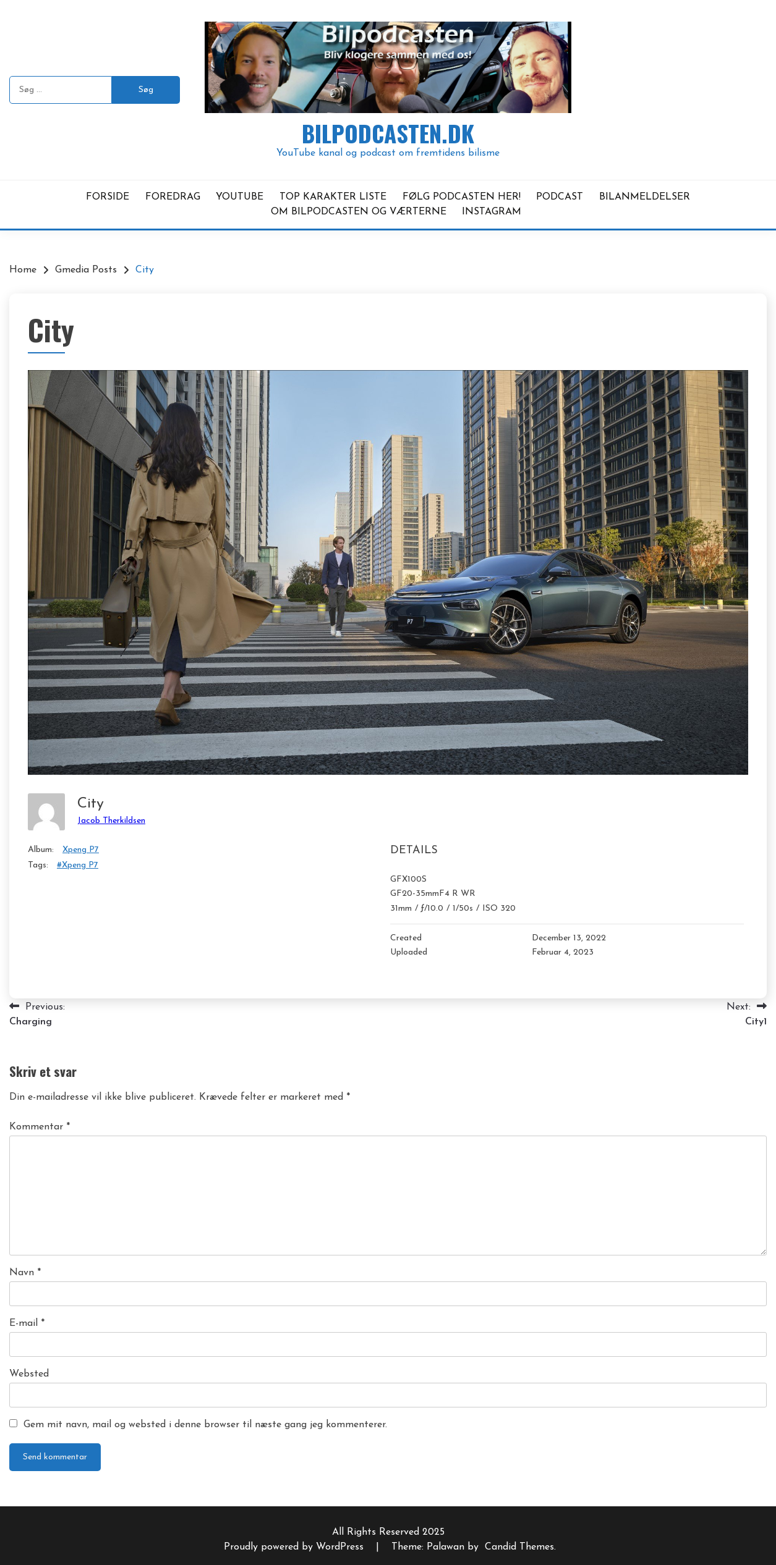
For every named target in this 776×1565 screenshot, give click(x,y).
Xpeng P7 (80, 849)
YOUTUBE (239, 197)
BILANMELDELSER (644, 197)
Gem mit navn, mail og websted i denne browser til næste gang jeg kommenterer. (205, 1425)
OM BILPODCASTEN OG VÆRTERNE (358, 212)
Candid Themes (519, 1547)
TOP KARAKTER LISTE (332, 197)
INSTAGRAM (491, 212)
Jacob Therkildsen (111, 820)
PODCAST (559, 197)
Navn (25, 1273)
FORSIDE (107, 197)
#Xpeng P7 (77, 865)
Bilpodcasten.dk (388, 133)
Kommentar (39, 1127)
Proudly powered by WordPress (295, 1547)
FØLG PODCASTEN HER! (462, 197)
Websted (29, 1374)
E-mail (27, 1323)
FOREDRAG (172, 197)
